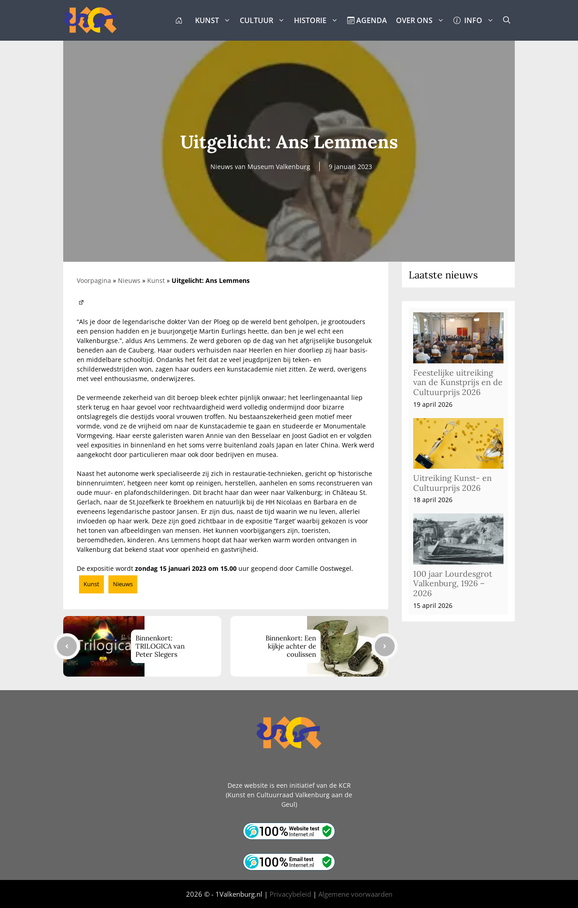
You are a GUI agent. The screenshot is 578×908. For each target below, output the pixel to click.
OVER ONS (422, 20)
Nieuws (129, 280)
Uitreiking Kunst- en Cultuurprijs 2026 (452, 483)
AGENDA (367, 20)
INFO (476, 20)
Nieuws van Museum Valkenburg (260, 166)
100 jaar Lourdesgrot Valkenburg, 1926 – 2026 (452, 583)
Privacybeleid (290, 894)
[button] (507, 20)
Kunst (156, 280)
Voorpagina (94, 280)
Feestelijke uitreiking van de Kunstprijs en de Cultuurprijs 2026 (458, 382)
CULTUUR (264, 20)
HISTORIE (318, 20)
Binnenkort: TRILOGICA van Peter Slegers (160, 646)
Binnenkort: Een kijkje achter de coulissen (291, 646)
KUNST (215, 20)
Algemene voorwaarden (355, 894)
